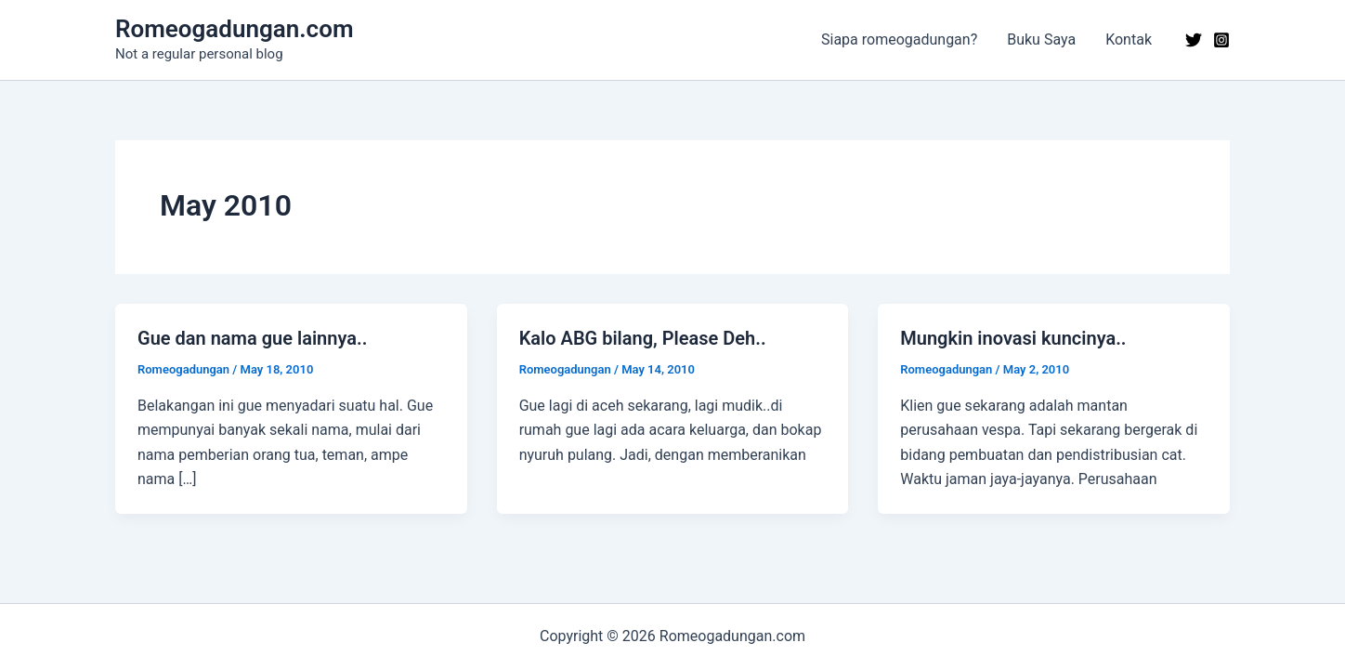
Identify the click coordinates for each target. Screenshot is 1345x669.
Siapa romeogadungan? (899, 39)
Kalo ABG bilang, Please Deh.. (642, 338)
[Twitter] (1193, 40)
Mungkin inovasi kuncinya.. (1013, 338)
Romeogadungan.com (234, 29)
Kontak (1128, 39)
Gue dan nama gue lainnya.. (252, 338)
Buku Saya (1041, 39)
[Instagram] (1221, 40)
